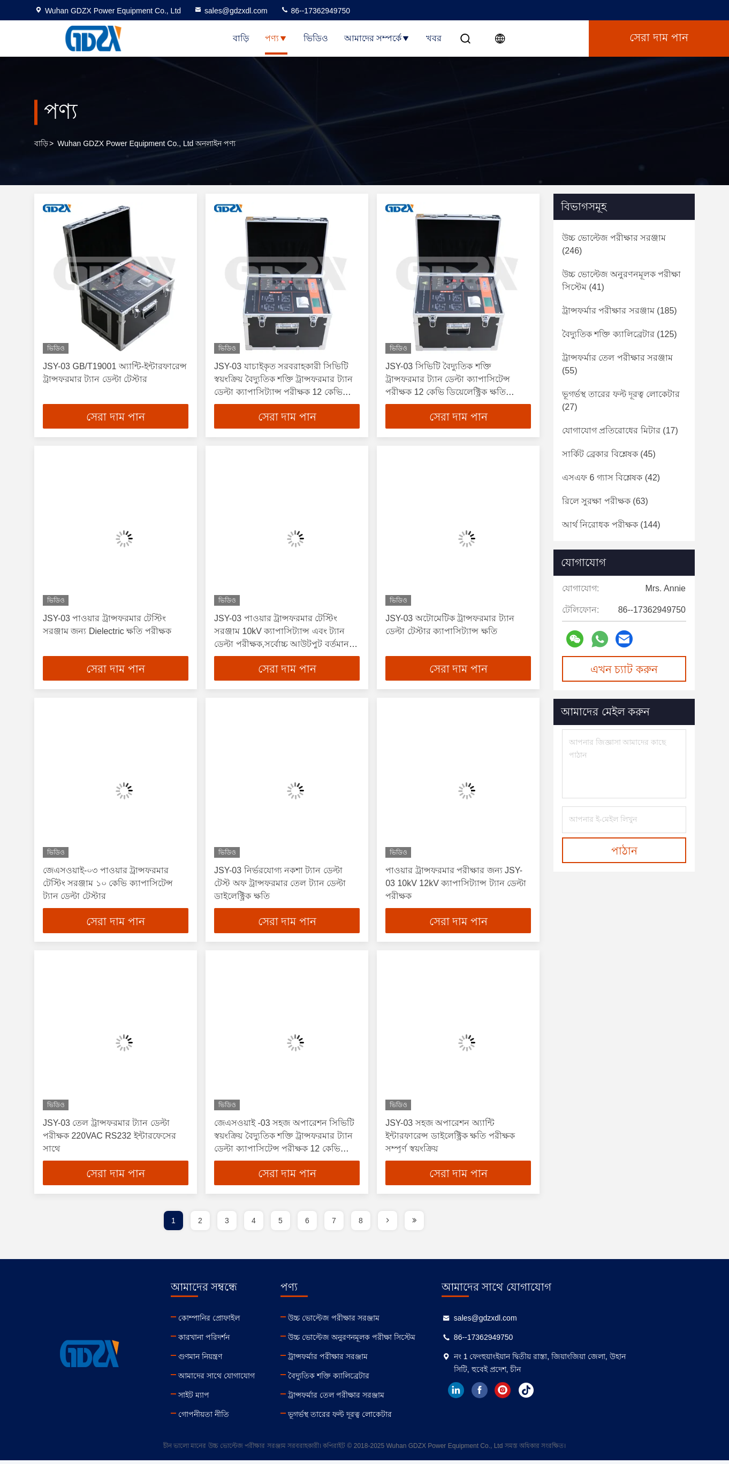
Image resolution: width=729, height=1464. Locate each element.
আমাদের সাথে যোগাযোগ (240, 1379)
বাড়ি (241, 38)
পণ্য (276, 38)
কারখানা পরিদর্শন (228, 1341)
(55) (617, 364)
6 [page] (307, 1224)
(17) (620, 430)
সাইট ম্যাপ (217, 1398)
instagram (576, 1394)
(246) (614, 244)
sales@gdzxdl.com (231, 10)
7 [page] (334, 1224)
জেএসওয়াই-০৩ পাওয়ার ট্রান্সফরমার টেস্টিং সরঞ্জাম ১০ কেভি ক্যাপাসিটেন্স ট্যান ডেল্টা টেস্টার (108, 885)
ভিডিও (315, 38)
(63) (605, 501)
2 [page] (200, 1224)
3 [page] (227, 1224)
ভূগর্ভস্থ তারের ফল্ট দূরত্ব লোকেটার (389, 1418)
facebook (553, 1394)
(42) (611, 477)
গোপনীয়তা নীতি (227, 1418)
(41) (621, 281)
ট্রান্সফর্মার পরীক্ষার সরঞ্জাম (376, 1360)
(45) (609, 454)
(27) (621, 400)
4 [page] (254, 1224)
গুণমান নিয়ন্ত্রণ (224, 1360)
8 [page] (361, 1224)
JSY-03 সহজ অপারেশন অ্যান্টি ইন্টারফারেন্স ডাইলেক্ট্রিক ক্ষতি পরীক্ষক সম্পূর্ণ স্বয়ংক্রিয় (449, 1138)
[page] (387, 1224)
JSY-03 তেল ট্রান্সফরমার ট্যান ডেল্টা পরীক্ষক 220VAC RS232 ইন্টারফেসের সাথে (109, 1138)
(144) (611, 524)
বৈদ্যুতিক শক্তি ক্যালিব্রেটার (377, 1379)
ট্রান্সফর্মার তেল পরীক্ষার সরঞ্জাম (385, 1398)
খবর (434, 38)
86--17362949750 (315, 10)
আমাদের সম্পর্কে (377, 38)
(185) (619, 310)
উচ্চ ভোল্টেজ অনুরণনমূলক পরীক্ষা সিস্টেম (400, 1341)
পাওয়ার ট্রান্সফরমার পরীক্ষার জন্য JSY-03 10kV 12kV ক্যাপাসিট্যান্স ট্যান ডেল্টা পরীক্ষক (455, 885)
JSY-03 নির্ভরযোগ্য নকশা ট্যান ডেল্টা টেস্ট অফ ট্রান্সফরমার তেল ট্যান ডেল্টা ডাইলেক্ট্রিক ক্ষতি (280, 885)
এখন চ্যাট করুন (624, 669)
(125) (619, 334)
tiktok (600, 1394)
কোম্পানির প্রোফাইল (233, 1321)
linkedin (529, 1394)
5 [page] (280, 1224)
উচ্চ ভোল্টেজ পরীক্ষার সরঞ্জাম (382, 1321)
